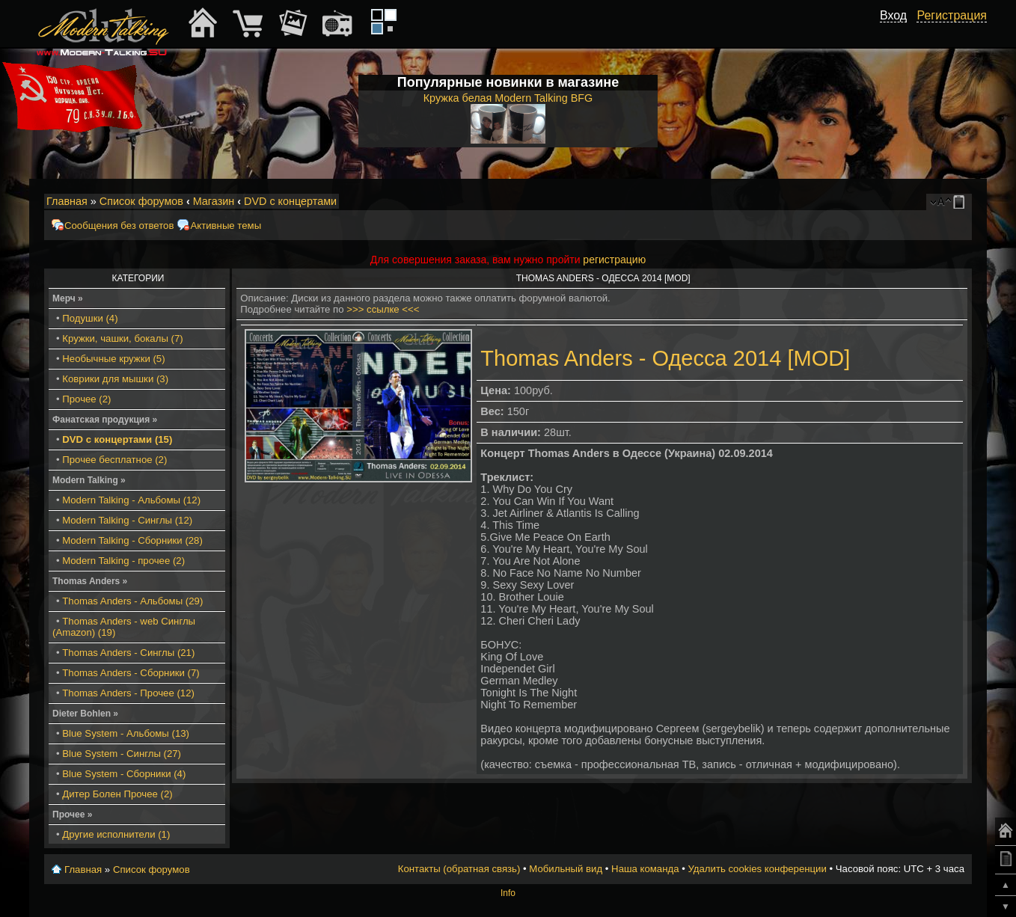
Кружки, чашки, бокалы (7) (122, 338)
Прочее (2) (86, 399)
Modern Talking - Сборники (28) (132, 540)
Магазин (214, 201)
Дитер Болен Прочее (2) (117, 794)
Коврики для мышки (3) (115, 378)
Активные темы (225, 225)
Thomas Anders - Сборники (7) (130, 672)
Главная (67, 201)
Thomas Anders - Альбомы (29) (132, 601)
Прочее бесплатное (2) (114, 459)
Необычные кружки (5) (113, 358)
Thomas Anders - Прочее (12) (128, 693)
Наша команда (645, 868)
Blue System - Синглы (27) (121, 753)
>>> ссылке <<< (382, 309)
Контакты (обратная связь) (459, 868)
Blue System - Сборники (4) (124, 773)
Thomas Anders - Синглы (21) (128, 652)
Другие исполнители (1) (116, 834)
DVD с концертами (290, 201)
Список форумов (141, 201)
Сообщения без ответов (119, 225)
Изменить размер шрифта (941, 202)
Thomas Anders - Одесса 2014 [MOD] (665, 358)
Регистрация (951, 15)
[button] (899, 32)
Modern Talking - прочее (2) (123, 560)
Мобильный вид (961, 202)
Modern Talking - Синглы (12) (127, 520)
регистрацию (614, 260)
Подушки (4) (89, 318)
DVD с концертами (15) (117, 439)
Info (508, 893)
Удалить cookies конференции (757, 868)
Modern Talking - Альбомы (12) (131, 500)
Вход (893, 15)
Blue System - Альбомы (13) (125, 733)
